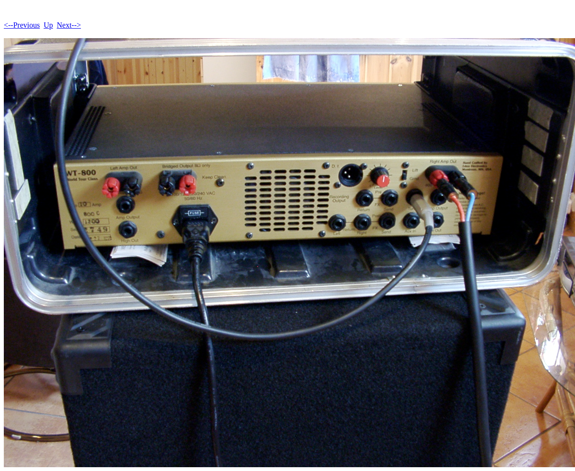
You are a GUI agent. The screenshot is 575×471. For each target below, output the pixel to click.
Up (48, 25)
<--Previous (22, 25)
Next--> (69, 25)
